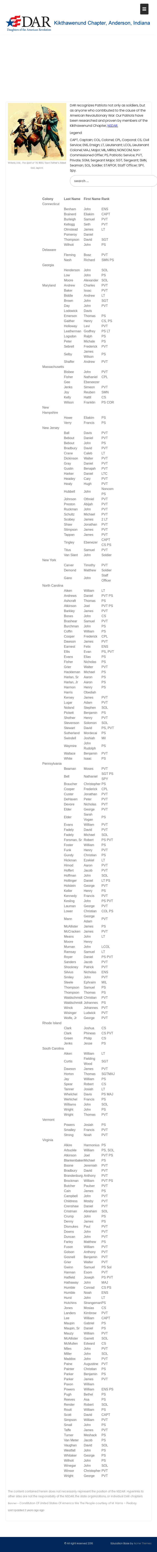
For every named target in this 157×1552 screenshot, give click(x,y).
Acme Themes (143, 1542)
